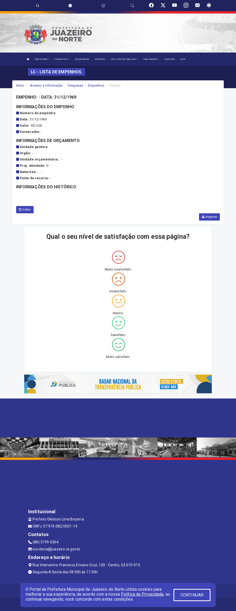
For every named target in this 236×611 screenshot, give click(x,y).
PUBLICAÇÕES (151, 59)
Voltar (25, 209)
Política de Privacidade (142, 594)
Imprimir (209, 217)
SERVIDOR (169, 59)
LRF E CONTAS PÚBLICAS (124, 59)
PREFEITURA (42, 59)
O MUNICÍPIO (61, 59)
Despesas (75, 85)
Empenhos (96, 85)
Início (20, 85)
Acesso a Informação (46, 85)
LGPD (182, 59)
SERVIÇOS (100, 59)
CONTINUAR (192, 595)
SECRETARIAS (82, 59)
